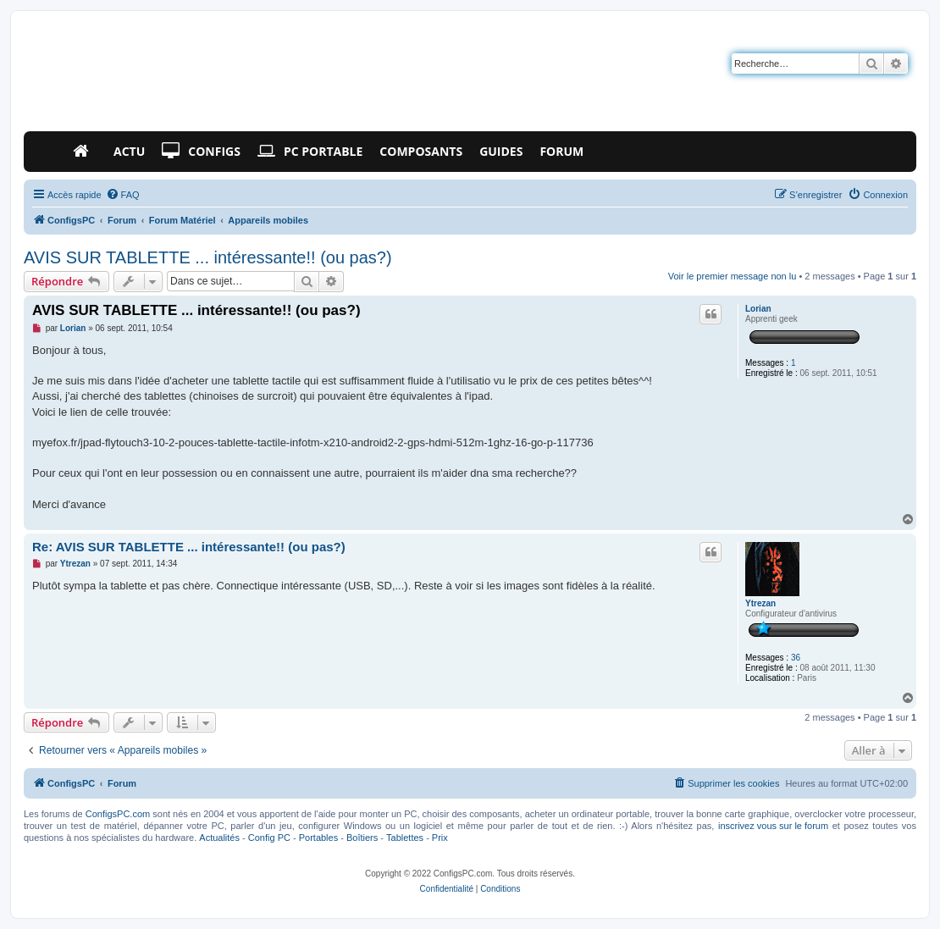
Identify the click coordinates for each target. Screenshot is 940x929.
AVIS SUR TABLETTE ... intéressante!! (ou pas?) (208, 257)
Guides (501, 151)
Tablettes (404, 837)
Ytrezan (760, 603)
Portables (318, 837)
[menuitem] (123, 195)
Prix (440, 837)
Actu (129, 151)
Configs (201, 151)
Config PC (269, 837)
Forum (561, 151)
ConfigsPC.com (118, 814)
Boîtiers (362, 837)
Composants (420, 151)
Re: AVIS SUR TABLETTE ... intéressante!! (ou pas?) (189, 546)
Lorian (758, 308)
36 (795, 657)
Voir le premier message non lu (732, 276)
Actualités (219, 837)
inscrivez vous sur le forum (773, 826)
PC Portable (309, 151)
